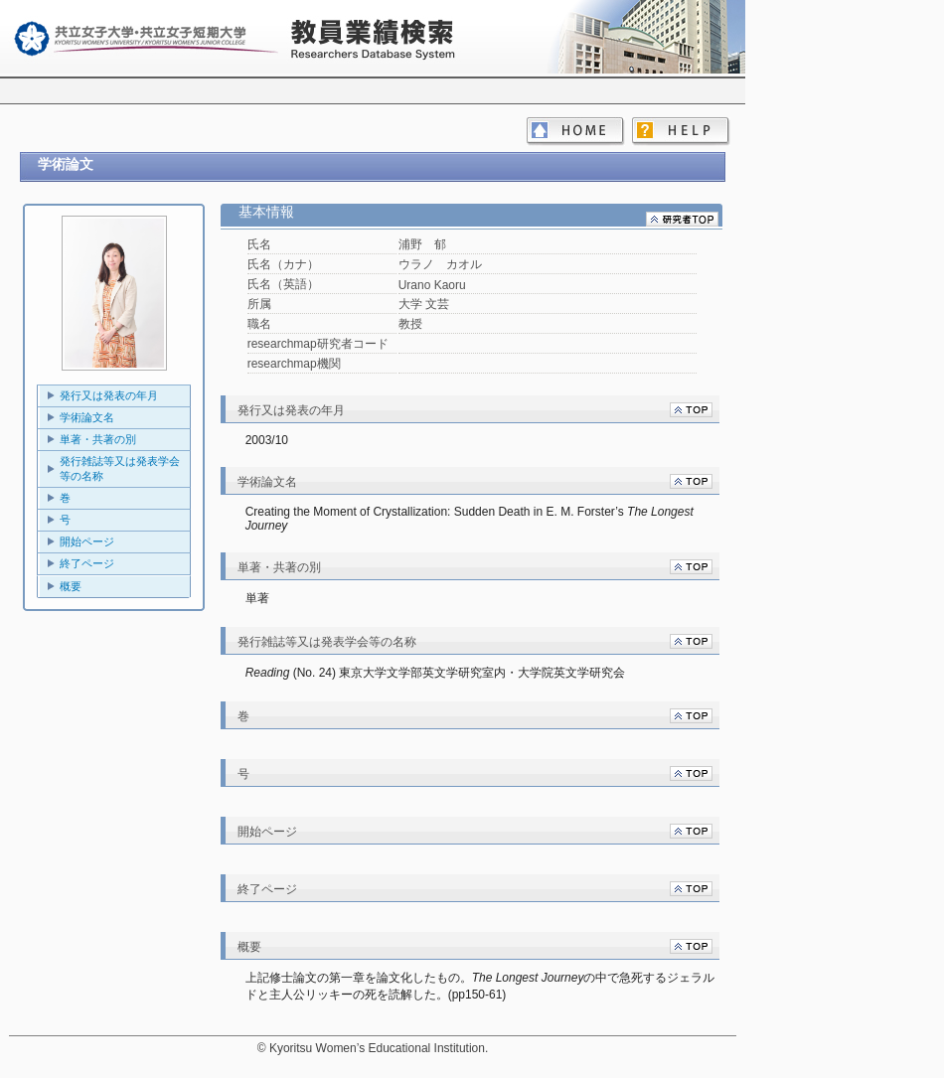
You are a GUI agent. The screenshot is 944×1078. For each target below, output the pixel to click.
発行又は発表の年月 (109, 395)
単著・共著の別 (98, 439)
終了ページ (87, 563)
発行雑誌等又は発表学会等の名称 (120, 468)
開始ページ (87, 541)
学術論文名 (87, 417)
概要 (70, 586)
